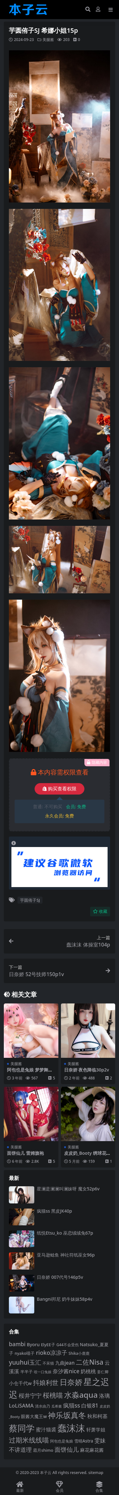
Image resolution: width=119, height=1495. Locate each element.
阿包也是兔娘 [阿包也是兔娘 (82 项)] (61, 1441)
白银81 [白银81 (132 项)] (89, 1405)
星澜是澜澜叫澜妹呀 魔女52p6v (68, 1189)
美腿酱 (48, 39)
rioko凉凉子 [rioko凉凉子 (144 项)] (51, 1352)
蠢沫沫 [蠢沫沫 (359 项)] (71, 1428)
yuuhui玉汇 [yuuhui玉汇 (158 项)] (25, 1362)
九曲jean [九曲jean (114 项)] (65, 1363)
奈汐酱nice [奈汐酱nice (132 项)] (66, 1371)
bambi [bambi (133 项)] (17, 1344)
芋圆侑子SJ (30, 900)
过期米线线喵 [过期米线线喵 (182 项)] (29, 1440)
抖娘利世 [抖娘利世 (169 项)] (45, 1382)
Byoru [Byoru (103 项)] (33, 1344)
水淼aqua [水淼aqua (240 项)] (81, 1394)
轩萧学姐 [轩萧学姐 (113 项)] (95, 1429)
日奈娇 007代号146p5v (60, 1277)
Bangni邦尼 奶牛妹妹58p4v (64, 1299)
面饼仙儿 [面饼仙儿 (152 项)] (67, 1449)
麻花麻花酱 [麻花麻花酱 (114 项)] (92, 1450)
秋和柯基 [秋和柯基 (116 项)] (97, 1416)
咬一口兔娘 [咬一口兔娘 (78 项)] (42, 1371)
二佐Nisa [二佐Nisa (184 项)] (89, 1362)
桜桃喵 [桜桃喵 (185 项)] (53, 1395)
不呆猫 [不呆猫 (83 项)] (48, 1363)
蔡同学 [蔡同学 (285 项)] (22, 1428)
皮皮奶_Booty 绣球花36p (87, 1155)
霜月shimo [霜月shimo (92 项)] (43, 1450)
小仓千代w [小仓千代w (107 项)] (20, 1383)
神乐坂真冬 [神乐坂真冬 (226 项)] (67, 1415)
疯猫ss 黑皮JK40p (54, 1211)
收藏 (100, 911)
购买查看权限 (59, 788)
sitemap (95, 1472)
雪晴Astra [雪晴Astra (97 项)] (83, 1441)
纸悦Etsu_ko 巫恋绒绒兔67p (65, 1233)
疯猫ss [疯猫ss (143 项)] (71, 1405)
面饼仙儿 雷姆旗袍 (25, 1153)
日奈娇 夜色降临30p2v (86, 1070)
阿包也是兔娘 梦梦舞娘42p (30, 1072)
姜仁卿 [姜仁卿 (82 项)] (103, 1371)
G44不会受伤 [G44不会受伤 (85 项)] (67, 1344)
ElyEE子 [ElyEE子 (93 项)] (48, 1344)
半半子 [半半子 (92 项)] (26, 1371)
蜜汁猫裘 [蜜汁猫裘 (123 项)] (46, 1429)
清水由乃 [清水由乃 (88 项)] (42, 1406)
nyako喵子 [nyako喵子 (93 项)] (25, 1353)
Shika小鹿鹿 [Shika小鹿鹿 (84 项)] (79, 1353)
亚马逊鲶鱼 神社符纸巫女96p (66, 1255)
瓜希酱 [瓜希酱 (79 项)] (56, 1406)
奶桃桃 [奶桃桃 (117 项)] (88, 1371)
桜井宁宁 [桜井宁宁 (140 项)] (30, 1395)
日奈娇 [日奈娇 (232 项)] (71, 1382)
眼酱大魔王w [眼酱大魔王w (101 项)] (34, 1416)
